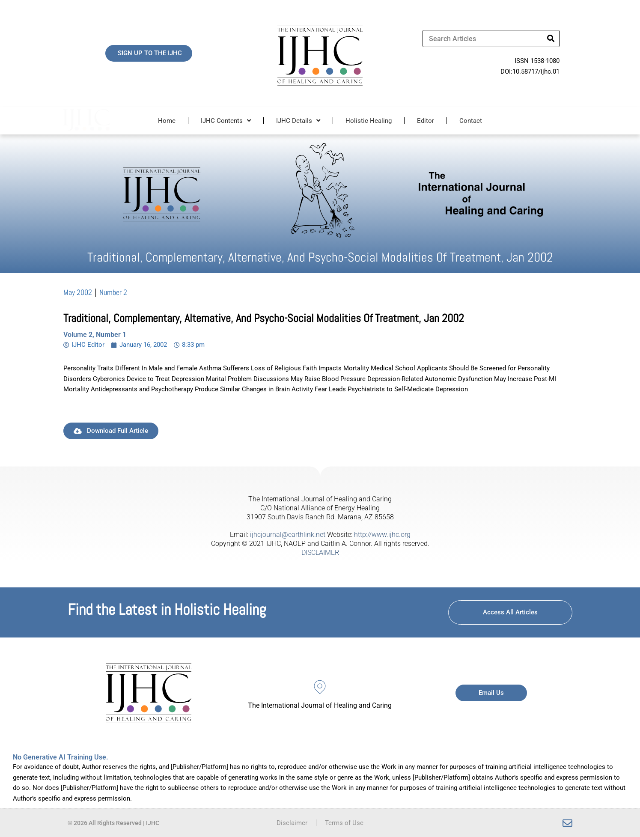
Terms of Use (344, 823)
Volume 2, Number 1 (94, 335)
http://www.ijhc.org (382, 534)
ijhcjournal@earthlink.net (287, 534)
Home (167, 121)
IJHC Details (298, 120)
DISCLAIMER (320, 552)
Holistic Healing (368, 121)
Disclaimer (292, 823)
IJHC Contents (226, 120)
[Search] (550, 38)
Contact (470, 121)
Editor (425, 121)
